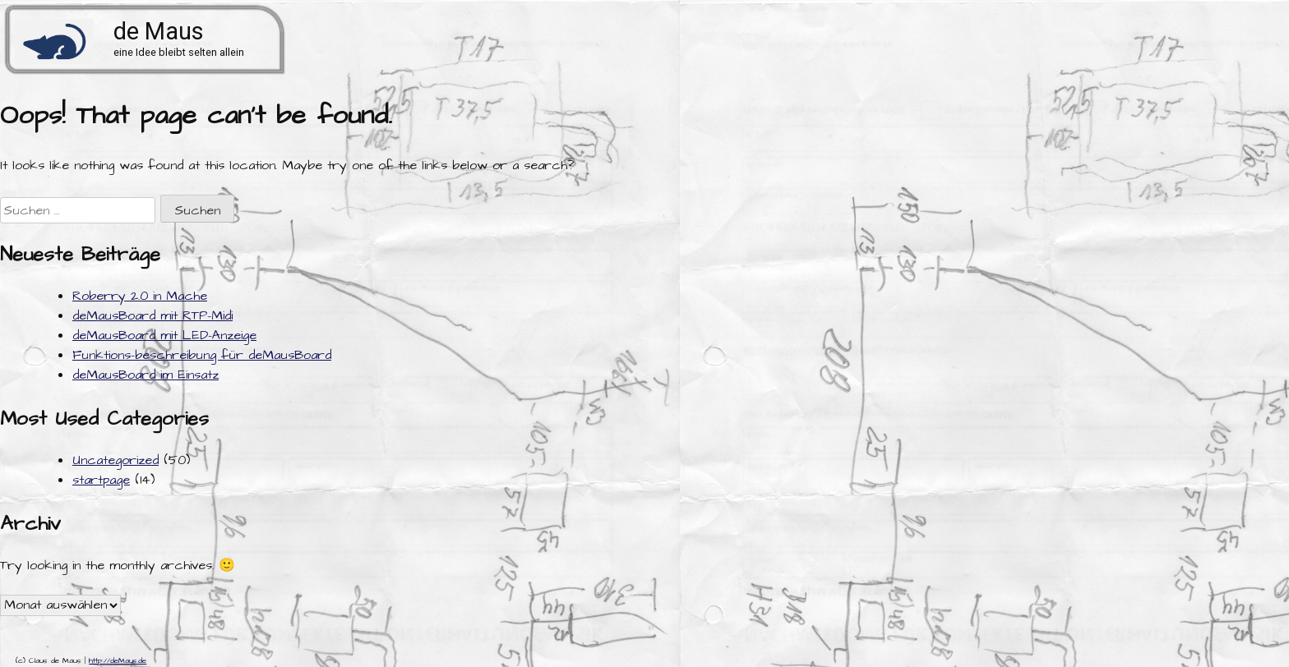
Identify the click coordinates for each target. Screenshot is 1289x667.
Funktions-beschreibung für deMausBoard (201, 355)
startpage (101, 480)
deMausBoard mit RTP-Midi (152, 315)
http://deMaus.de (117, 661)
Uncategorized (115, 460)
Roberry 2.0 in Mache (139, 296)
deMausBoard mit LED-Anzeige (164, 335)
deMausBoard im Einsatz (145, 375)
